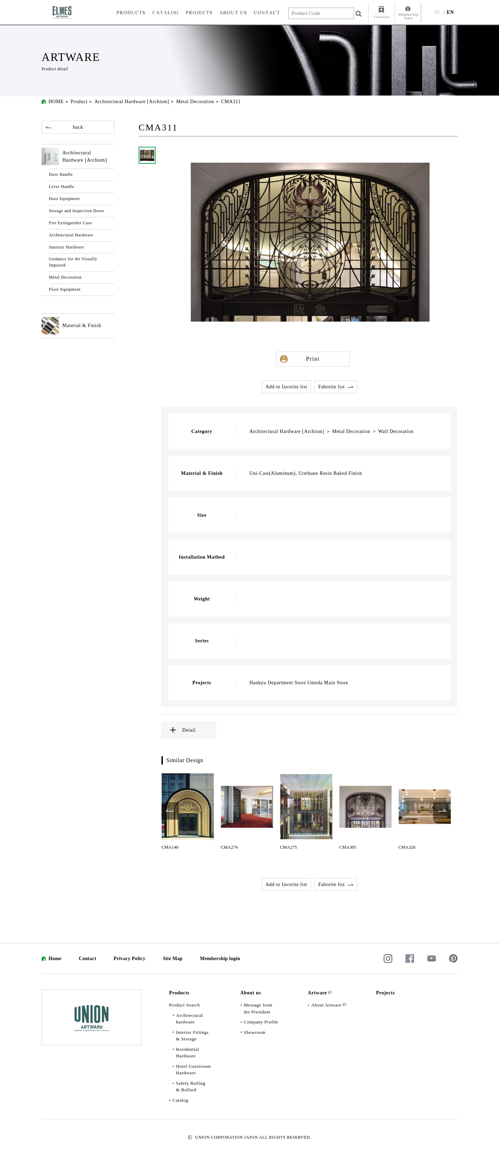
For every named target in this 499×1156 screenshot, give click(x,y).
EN (450, 12)
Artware (317, 992)
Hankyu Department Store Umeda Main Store (299, 682)
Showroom (255, 1032)
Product (79, 101)
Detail (188, 730)
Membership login (220, 958)
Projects (385, 992)
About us (250, 992)
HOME (56, 101)
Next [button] (441, 811)
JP (437, 12)
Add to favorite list (286, 386)
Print (312, 359)
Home (55, 958)
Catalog (180, 1100)
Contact (87, 958)
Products (179, 992)
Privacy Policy (130, 958)
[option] (187, 810)
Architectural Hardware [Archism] (131, 101)
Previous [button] (170, 811)
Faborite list (331, 386)
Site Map (173, 958)
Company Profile (261, 1021)
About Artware (326, 1005)
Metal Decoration (195, 101)
